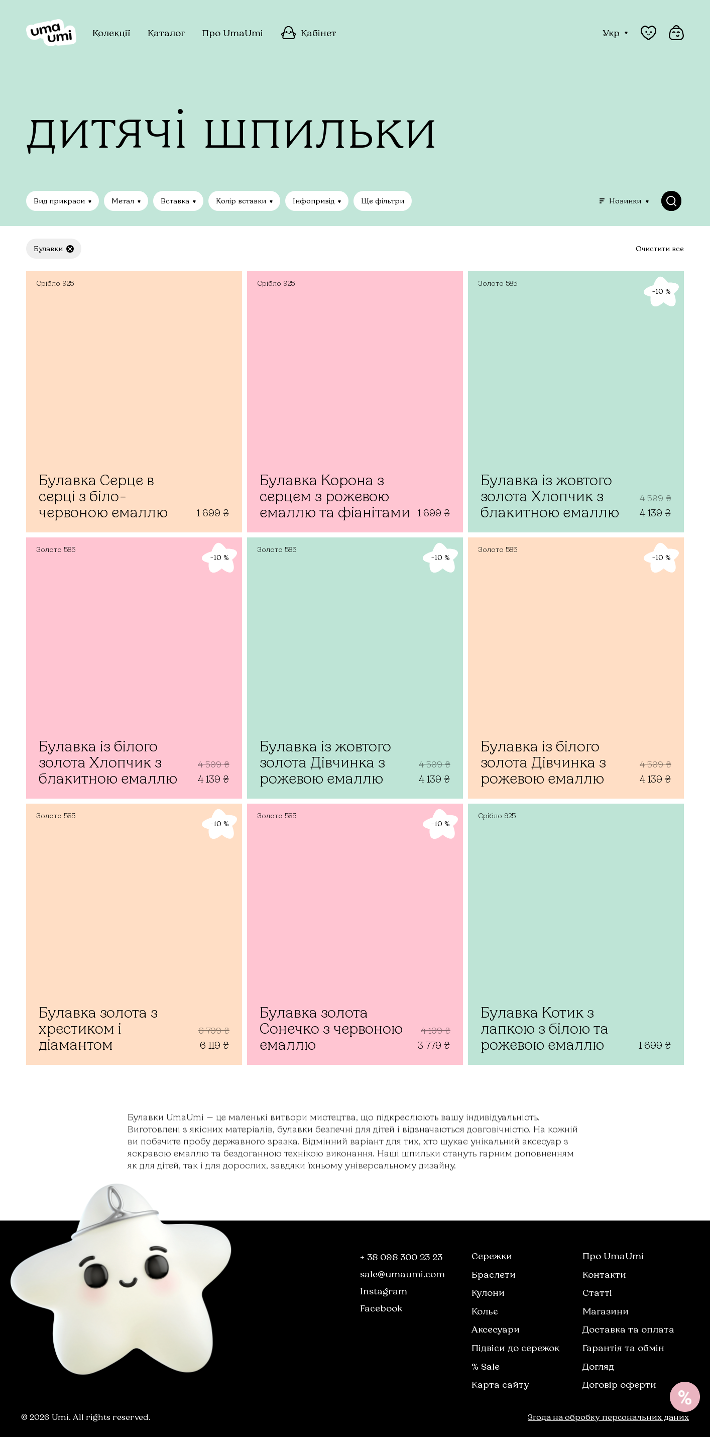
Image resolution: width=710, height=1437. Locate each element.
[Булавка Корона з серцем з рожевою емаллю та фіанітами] (355, 401)
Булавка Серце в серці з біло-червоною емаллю (103, 496)
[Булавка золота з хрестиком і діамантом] (134, 934)
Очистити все (660, 249)
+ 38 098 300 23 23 (401, 1256)
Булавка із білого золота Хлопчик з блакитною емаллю (108, 762)
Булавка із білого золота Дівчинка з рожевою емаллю (543, 762)
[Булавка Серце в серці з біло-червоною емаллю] (134, 401)
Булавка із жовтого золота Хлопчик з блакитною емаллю (550, 496)
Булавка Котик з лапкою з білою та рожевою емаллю (545, 1028)
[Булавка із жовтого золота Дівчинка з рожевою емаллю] (355, 668)
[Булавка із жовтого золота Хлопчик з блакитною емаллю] (576, 401)
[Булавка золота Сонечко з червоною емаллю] (355, 934)
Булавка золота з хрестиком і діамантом (98, 1028)
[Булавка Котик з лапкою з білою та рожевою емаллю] (576, 934)
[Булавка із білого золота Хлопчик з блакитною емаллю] (134, 668)
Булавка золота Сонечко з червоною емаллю (331, 1028)
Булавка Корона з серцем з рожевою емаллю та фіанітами (335, 496)
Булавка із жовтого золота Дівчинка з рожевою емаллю (325, 762)
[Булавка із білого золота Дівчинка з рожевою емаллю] (576, 668)
